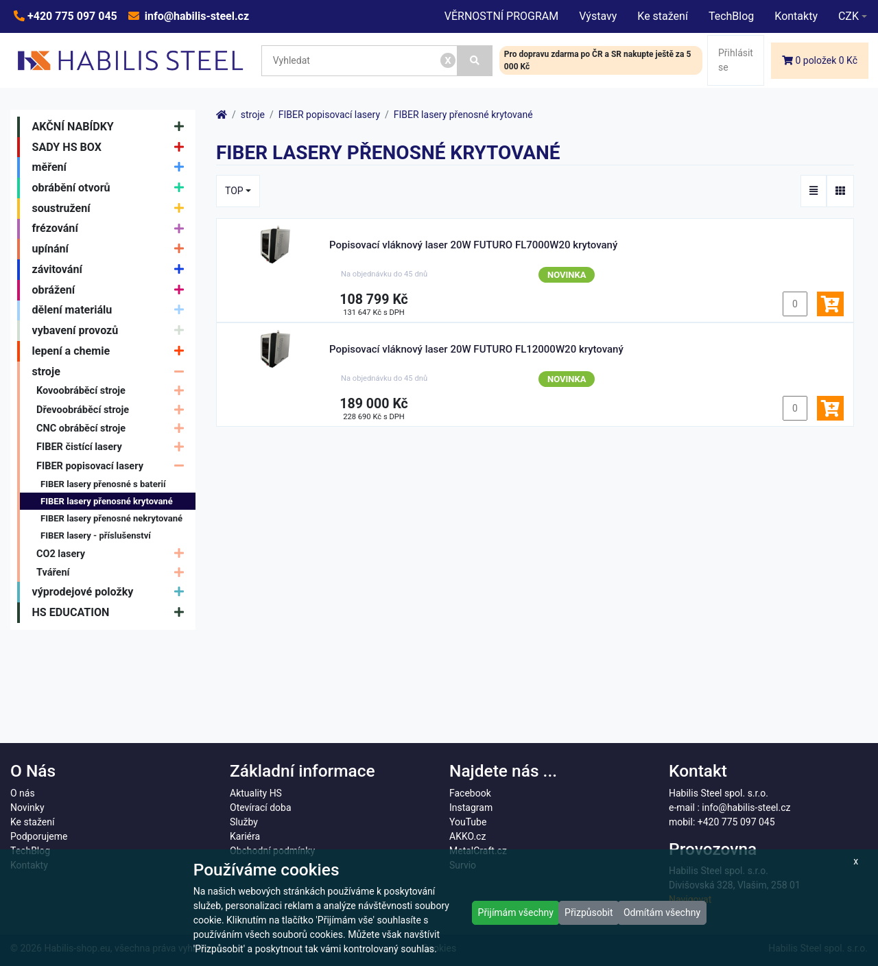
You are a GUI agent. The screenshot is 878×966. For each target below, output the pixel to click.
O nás (22, 793)
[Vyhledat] (475, 60)
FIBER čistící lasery (113, 447)
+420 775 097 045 (71, 16)
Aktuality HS (256, 793)
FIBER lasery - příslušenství (95, 535)
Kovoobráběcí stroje (113, 391)
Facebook (470, 793)
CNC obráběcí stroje (113, 428)
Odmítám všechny (662, 912)
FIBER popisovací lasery (113, 466)
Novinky (27, 807)
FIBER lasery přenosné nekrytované (111, 518)
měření (111, 167)
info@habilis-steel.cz (195, 16)
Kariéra (245, 836)
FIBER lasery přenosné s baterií (102, 484)
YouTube (467, 821)
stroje (111, 372)
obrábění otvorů (111, 188)
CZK (848, 16)
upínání (111, 249)
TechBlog (731, 16)
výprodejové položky (111, 592)
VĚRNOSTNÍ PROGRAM (501, 16)
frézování (111, 229)
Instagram (471, 807)
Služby (244, 821)
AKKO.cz (467, 836)
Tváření (113, 572)
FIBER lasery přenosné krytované (106, 501)
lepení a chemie (111, 351)
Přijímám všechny (516, 912)
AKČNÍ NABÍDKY (111, 127)
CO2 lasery (113, 554)
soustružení (111, 208)
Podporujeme (38, 836)
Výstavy (598, 16)
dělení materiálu (111, 311)
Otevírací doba (261, 807)
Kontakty (796, 16)
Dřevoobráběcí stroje (113, 410)
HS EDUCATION (111, 612)
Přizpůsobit (589, 912)
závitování (111, 269)
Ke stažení (662, 16)
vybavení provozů (111, 330)
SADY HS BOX (111, 147)
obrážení (111, 290)
